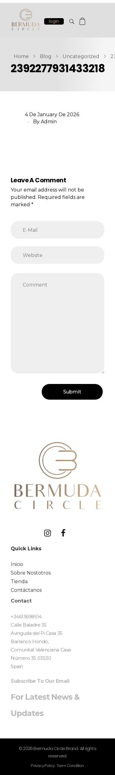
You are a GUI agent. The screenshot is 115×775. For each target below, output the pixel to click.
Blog (46, 56)
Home (21, 56)
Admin (49, 122)
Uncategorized (81, 56)
